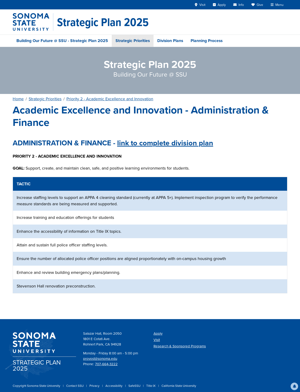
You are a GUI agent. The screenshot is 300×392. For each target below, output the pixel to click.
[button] (294, 386)
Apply (158, 333)
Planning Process (207, 41)
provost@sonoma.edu (100, 358)
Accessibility (114, 386)
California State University (179, 386)
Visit (157, 339)
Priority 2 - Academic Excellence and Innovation (109, 99)
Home (18, 99)
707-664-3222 (106, 364)
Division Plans (170, 41)
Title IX (151, 386)
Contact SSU (75, 386)
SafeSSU (134, 386)
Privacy (94, 386)
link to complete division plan (165, 143)
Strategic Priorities (132, 41)
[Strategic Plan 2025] (103, 22)
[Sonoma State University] (33, 22)
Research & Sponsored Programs (180, 346)
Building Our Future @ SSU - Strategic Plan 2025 (62, 41)
